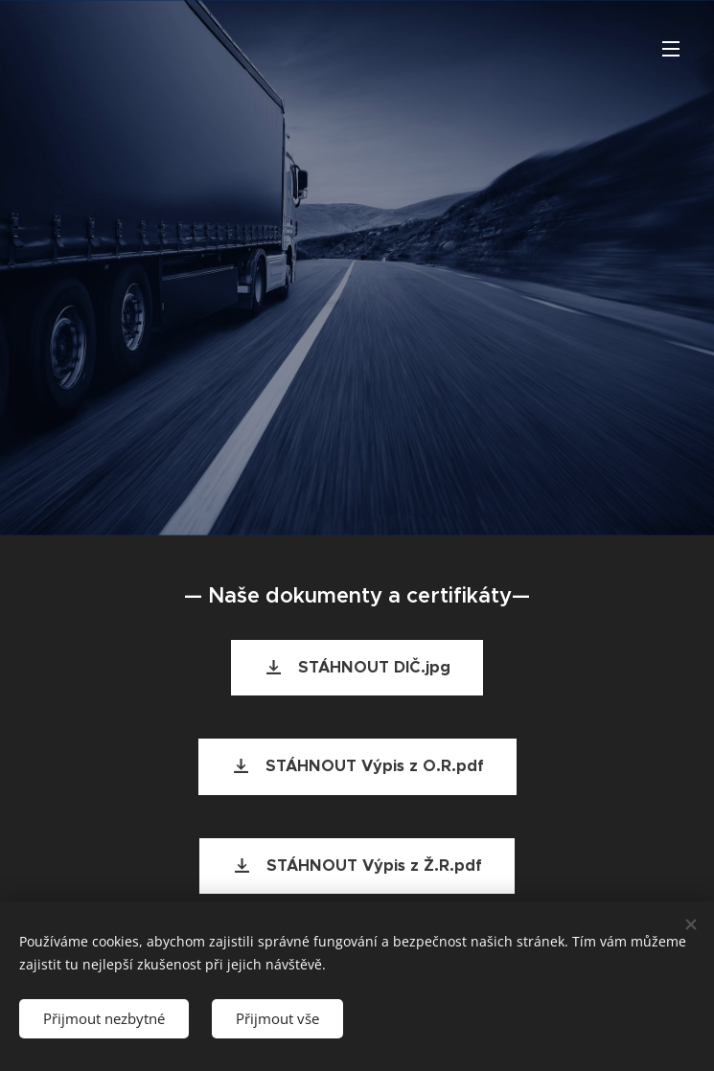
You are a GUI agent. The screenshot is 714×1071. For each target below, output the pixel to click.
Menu (670, 49)
